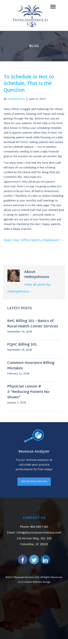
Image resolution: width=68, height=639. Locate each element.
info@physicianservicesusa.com (38, 533)
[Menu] (52, 7)
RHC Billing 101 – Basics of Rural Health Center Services (32, 324)
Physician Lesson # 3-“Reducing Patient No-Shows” (28, 392)
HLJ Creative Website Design (34, 582)
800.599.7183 (39, 527)
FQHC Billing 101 (22, 344)
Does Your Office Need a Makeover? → (34, 240)
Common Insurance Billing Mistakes (30, 366)
